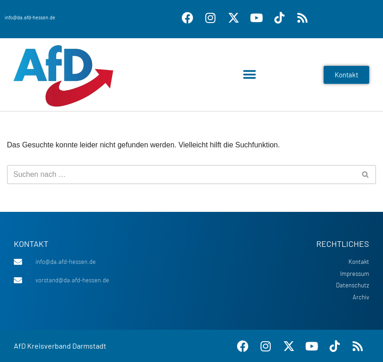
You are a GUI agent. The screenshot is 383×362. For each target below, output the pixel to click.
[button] (249, 74)
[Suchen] (181, 174)
